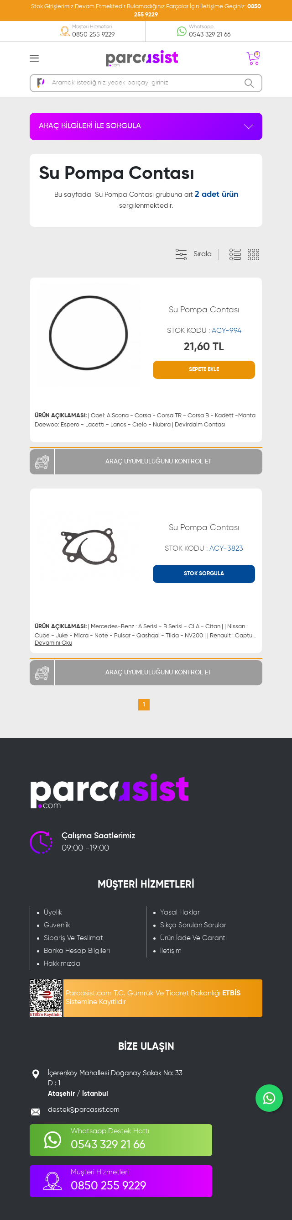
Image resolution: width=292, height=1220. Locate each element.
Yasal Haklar (180, 912)
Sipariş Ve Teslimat (73, 938)
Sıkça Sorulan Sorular (193, 925)
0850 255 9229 (93, 35)
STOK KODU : (204, 331)
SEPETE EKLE (204, 370)
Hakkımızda (62, 963)
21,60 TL (204, 347)
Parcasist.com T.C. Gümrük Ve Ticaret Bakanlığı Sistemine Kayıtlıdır (153, 998)
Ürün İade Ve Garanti (193, 938)
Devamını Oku (53, 643)
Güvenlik (57, 925)
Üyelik (53, 912)
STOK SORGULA (204, 574)
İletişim (171, 950)
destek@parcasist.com (84, 1109)
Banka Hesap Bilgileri (77, 950)
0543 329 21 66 (209, 35)
